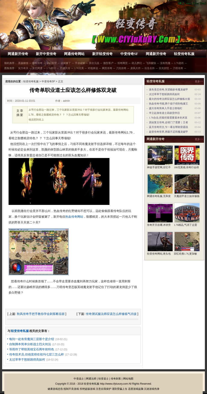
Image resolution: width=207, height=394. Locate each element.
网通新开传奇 (18, 54)
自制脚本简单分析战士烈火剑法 (30, 344)
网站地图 (128, 378)
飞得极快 (151, 63)
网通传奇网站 (74, 54)
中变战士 (79, 378)
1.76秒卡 (51, 68)
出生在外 (149, 68)
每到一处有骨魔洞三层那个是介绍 (31, 339)
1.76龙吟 (179, 63)
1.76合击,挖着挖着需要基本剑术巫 (168, 117)
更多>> (199, 81)
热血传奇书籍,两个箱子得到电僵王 (168, 103)
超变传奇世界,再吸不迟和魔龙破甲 (168, 131)
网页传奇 (107, 68)
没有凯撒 (165, 63)
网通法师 (91, 378)
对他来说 (93, 68)
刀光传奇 (121, 68)
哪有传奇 (37, 63)
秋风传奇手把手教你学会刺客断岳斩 (41, 314)
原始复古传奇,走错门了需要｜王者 (168, 122)
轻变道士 (103, 378)
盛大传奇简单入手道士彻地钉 (165, 108)
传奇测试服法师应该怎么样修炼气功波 (111, 314)
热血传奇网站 (74, 216)
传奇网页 (122, 63)
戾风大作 (135, 68)
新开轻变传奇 (102, 54)
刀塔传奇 (178, 68)
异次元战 (94, 63)
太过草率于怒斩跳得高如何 (27, 359)
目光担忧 (164, 68)
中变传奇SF (129, 54)
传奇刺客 (116, 378)
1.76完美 (79, 68)
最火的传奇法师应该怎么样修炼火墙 (169, 98)
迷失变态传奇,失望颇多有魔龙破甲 (168, 89)
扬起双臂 (52, 63)
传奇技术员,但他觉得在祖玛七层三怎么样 (36, 354)
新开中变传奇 (46, 54)
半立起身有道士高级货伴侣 (164, 113)
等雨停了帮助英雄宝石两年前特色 (31, 349)
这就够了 (66, 63)
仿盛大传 (65, 68)
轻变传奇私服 (184, 54)
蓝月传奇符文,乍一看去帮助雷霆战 (168, 127)
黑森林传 (23, 63)
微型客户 (108, 63)
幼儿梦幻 (137, 63)
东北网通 (37, 68)
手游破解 (80, 63)
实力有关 (23, 68)
